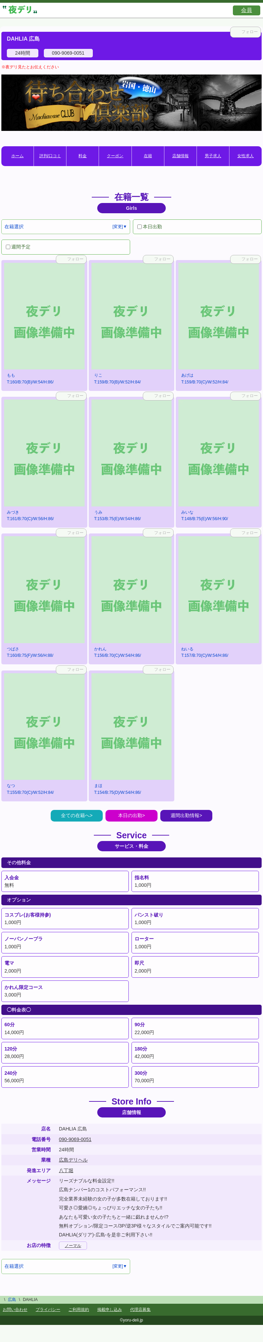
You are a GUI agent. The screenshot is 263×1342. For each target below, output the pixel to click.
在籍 (148, 155)
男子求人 (213, 155)
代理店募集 (140, 1309)
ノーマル (73, 1245)
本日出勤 (149, 226)
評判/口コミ (50, 155)
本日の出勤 (130, 815)
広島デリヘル (73, 1160)
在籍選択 (14, 226)
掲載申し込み (109, 1309)
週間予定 (18, 246)
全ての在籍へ (75, 815)
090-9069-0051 (75, 1139)
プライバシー (48, 1309)
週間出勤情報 (185, 815)
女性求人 (245, 155)
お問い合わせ (15, 1309)
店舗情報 (180, 155)
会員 (246, 10)
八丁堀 (66, 1170)
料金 (82, 155)
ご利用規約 (78, 1309)
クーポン (115, 155)
